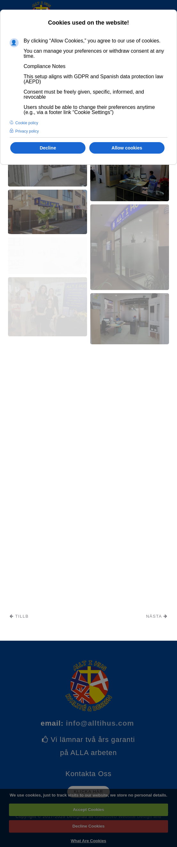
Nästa (156, 616)
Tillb (19, 616)
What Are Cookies (88, 840)
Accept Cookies (88, 809)
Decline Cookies (88, 826)
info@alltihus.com (100, 723)
